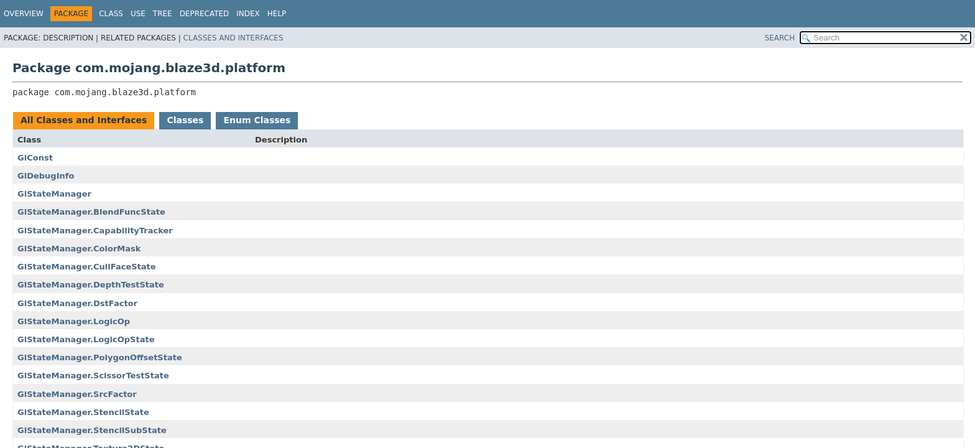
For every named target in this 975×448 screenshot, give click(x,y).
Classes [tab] (185, 120)
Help (277, 13)
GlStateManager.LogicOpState (86, 339)
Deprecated (204, 13)
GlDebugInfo (45, 175)
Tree (162, 13)
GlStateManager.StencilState (83, 412)
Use (138, 13)
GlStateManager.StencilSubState (92, 430)
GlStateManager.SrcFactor (77, 394)
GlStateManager (54, 193)
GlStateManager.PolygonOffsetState (99, 357)
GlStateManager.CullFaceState (86, 266)
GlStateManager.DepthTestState (90, 284)
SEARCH (780, 38)
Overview (24, 13)
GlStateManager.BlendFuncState (91, 212)
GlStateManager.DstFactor (77, 303)
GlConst (35, 157)
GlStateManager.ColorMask (79, 248)
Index (248, 13)
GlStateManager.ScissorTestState (93, 375)
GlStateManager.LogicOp (73, 321)
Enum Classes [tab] (256, 120)
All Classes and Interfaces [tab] (84, 120)
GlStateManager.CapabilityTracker (95, 230)
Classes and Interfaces (233, 38)
